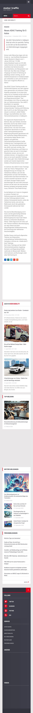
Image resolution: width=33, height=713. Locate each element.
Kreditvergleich (8, 633)
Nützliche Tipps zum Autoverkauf (12, 538)
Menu (6, 16)
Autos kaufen (7, 626)
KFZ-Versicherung (9, 636)
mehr (25, 582)
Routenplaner (8, 640)
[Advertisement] (16, 282)
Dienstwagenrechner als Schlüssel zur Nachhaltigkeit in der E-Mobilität (21, 513)
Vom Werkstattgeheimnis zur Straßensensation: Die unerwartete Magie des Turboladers (16, 496)
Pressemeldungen (9, 643)
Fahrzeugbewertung (9, 630)
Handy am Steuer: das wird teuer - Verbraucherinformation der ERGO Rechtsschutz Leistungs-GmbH (15, 544)
